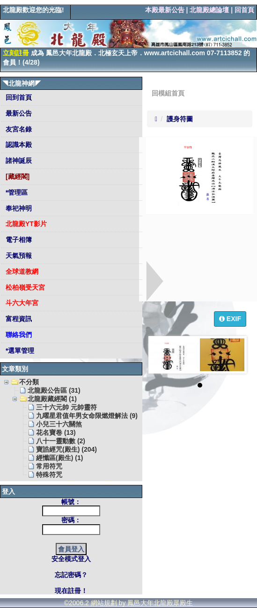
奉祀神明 (18, 208)
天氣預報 (18, 255)
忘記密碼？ (71, 575)
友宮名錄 (18, 129)
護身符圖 (180, 119)
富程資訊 (18, 318)
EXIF (230, 318)
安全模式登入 (71, 559)
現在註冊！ (71, 590)
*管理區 (16, 192)
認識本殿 (18, 144)
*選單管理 (19, 350)
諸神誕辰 (18, 160)
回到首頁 (18, 97)
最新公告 (18, 113)
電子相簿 (18, 239)
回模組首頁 (168, 93)
